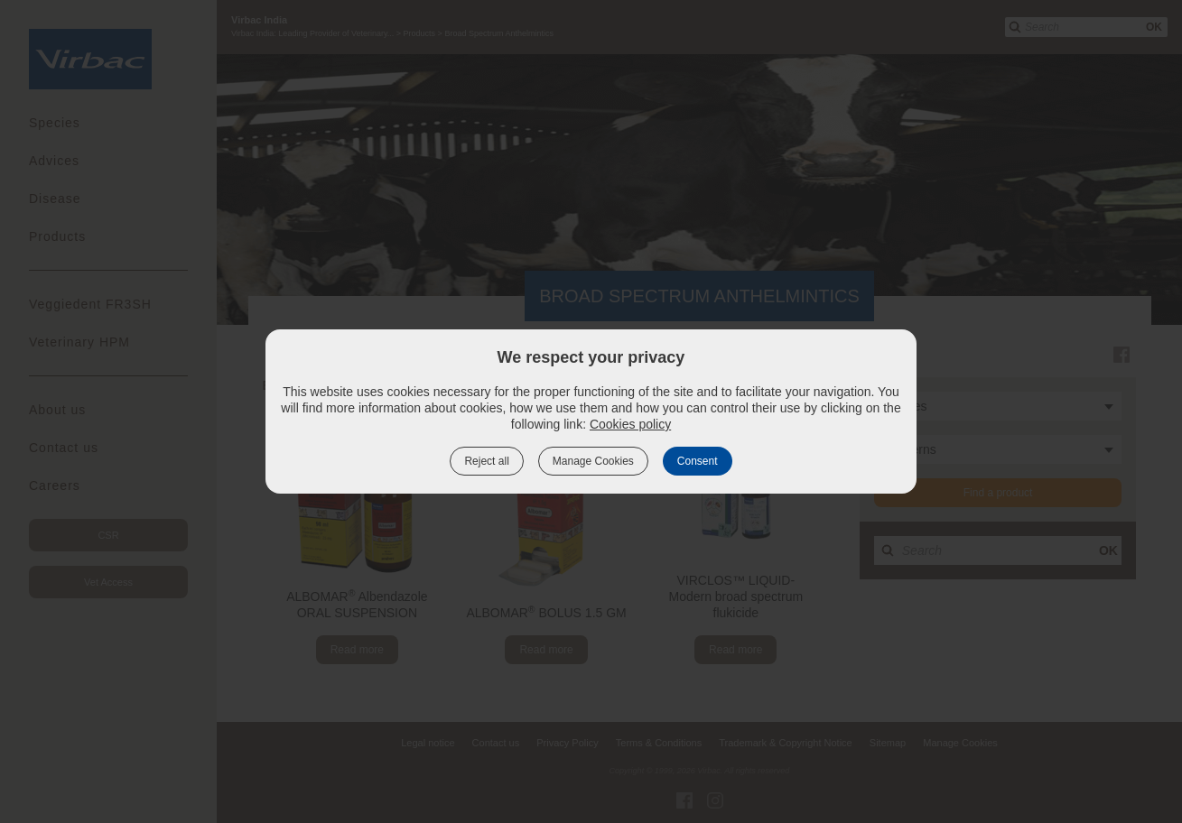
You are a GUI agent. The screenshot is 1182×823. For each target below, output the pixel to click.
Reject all (486, 461)
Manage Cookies (593, 461)
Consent (697, 461)
